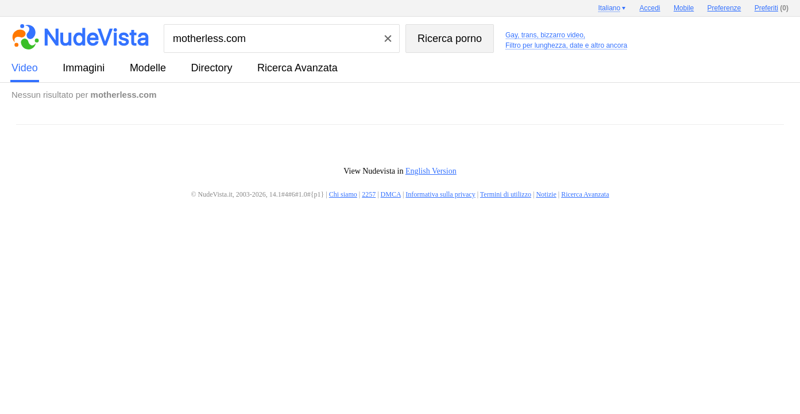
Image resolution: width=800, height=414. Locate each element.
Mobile (684, 8)
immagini (84, 68)
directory (211, 68)
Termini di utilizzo (505, 194)
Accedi (650, 8)
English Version (431, 171)
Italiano (609, 8)
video (24, 68)
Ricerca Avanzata (297, 68)
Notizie (546, 194)
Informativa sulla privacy (440, 194)
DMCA (391, 194)
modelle (148, 68)
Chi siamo (343, 194)
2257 (369, 194)
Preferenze (724, 8)
